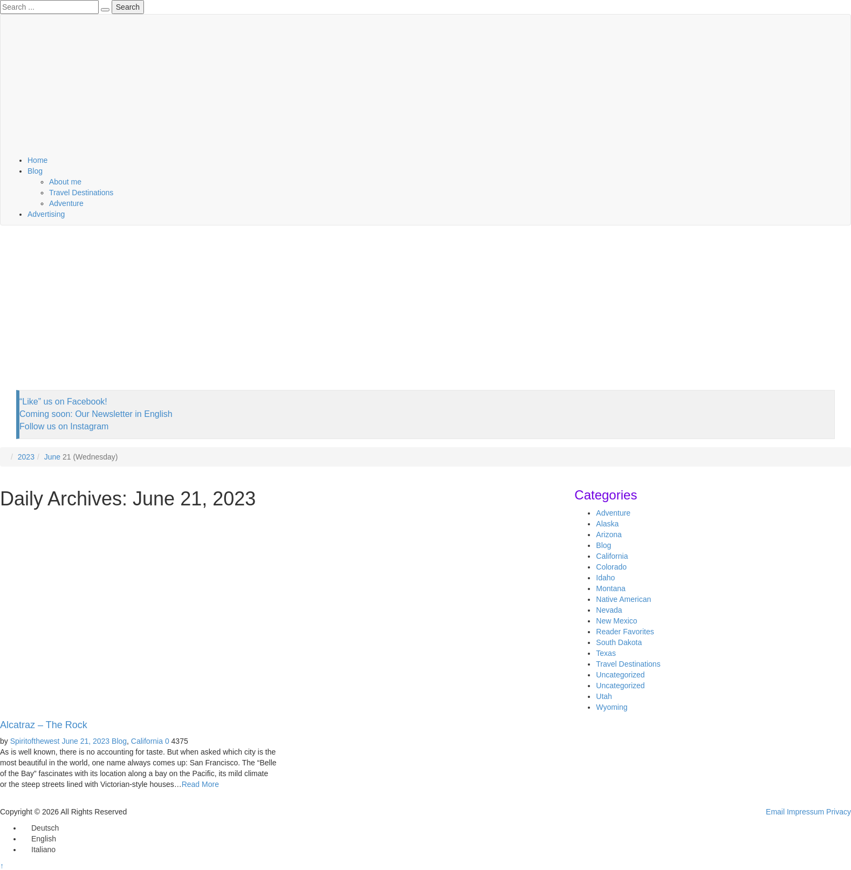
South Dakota (619, 642)
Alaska (607, 523)
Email (775, 811)
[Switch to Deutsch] (40, 828)
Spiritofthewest (35, 741)
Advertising (46, 214)
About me (65, 181)
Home (37, 160)
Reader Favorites (625, 631)
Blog (35, 171)
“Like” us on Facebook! (63, 401)
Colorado (611, 567)
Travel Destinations (81, 192)
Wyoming (611, 707)
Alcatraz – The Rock (43, 725)
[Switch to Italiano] (39, 849)
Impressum (805, 811)
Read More (200, 784)
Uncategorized (620, 674)
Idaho (605, 577)
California (147, 741)
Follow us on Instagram (63, 426)
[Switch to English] (39, 838)
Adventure (66, 203)
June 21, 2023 (85, 741)
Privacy (838, 811)
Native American (623, 599)
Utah (604, 696)
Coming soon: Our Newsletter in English (96, 414)
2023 (26, 457)
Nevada (609, 610)
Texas (606, 653)
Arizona (608, 534)
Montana (610, 588)
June (52, 457)
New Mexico (616, 620)
